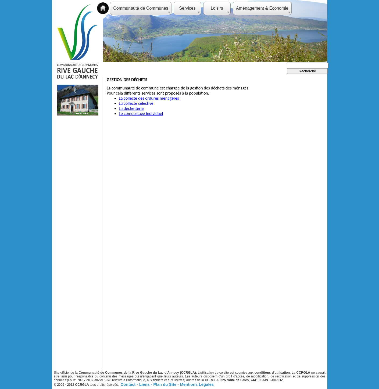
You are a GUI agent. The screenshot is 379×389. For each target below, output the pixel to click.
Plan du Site (165, 384)
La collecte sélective (136, 103)
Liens (145, 384)
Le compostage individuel (141, 113)
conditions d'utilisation (272, 372)
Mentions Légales (197, 384)
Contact (129, 384)
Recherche (307, 71)
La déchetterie (131, 108)
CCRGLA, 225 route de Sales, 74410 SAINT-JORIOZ (244, 380)
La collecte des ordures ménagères (149, 98)
